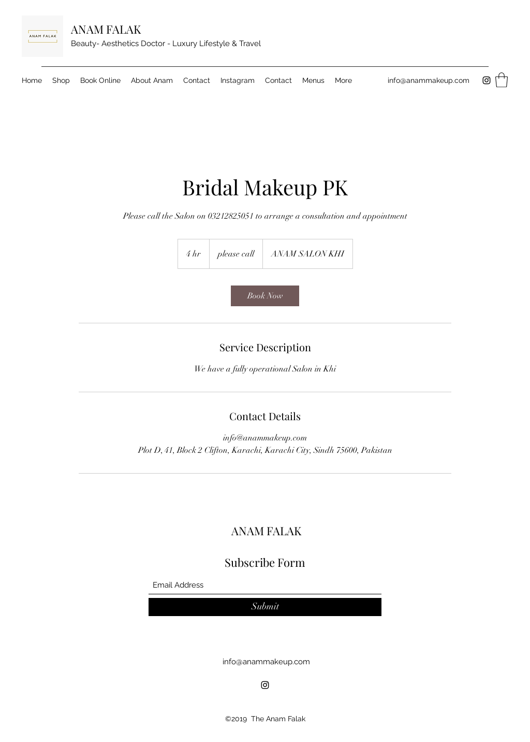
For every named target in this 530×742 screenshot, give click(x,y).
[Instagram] (486, 80)
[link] (265, 296)
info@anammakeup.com (428, 80)
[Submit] (265, 607)
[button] (501, 80)
